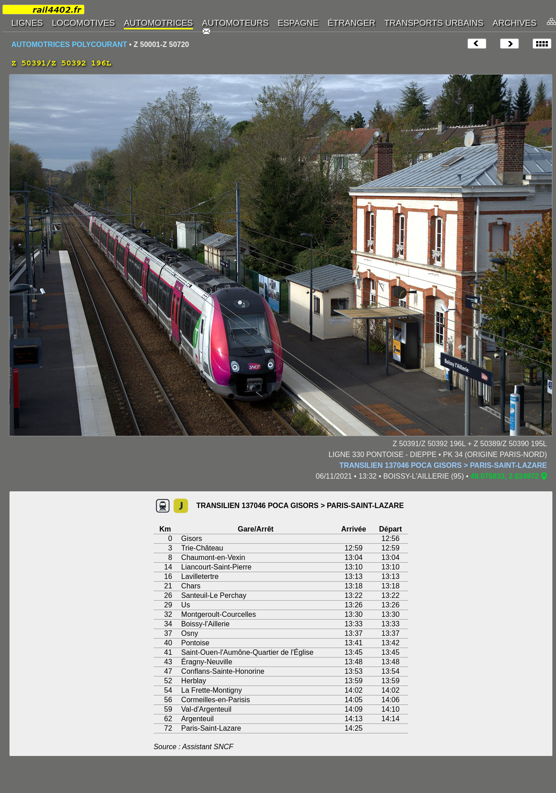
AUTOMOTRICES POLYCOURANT (69, 44)
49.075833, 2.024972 (505, 476)
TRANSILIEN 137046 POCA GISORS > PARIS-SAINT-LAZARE (443, 465)
